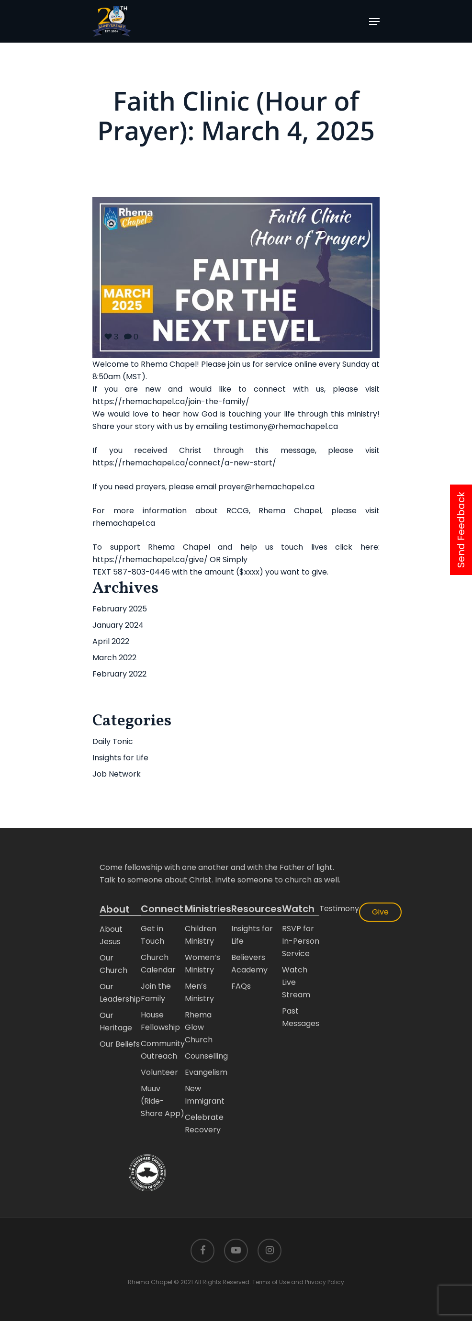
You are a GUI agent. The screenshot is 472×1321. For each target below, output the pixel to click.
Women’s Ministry (202, 963)
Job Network (116, 773)
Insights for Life (120, 757)
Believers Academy (249, 963)
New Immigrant (205, 1094)
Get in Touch (152, 935)
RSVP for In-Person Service (300, 941)
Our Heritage (116, 1021)
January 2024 (118, 625)
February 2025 (119, 608)
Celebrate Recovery (204, 1123)
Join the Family (156, 992)
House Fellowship (160, 1021)
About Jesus (111, 935)
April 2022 (110, 641)
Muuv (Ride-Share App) (162, 1101)
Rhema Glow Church (199, 1027)
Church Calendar (158, 963)
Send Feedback (461, 530)
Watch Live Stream (296, 982)
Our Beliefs (120, 1044)
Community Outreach (163, 1049)
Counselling (206, 1055)
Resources (256, 909)
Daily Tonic (112, 741)
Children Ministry (200, 935)
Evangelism (206, 1072)
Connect (162, 909)
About (115, 909)
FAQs (241, 986)
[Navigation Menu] (374, 21)
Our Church (113, 964)
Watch (298, 909)
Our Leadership (120, 993)
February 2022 (119, 673)
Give (380, 911)
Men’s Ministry (199, 992)
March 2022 (114, 657)
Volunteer (159, 1072)
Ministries (208, 909)
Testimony (339, 908)
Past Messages (300, 1017)
